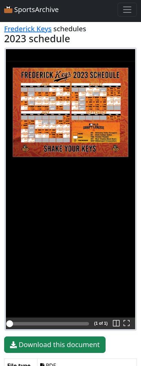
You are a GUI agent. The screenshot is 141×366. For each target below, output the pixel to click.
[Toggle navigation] (127, 9)
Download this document (55, 345)
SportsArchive (31, 9)
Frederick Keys (28, 28)
